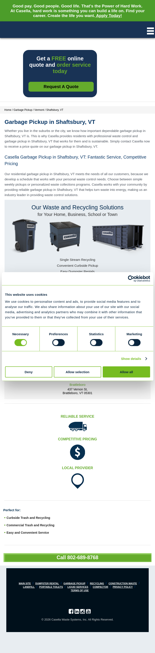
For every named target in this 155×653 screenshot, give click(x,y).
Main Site (25, 583)
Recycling (97, 583)
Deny (29, 372)
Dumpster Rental (47, 583)
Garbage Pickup (74, 583)
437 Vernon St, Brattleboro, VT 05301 (77, 391)
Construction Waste (122, 583)
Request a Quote (61, 86)
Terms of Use (80, 590)
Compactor (100, 587)
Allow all (126, 372)
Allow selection (77, 372)
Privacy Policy (123, 587)
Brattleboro (77, 384)
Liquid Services (77, 587)
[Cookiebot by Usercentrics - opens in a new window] (131, 278)
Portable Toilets (51, 587)
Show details (131, 359)
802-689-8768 (82, 557)
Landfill (29, 587)
